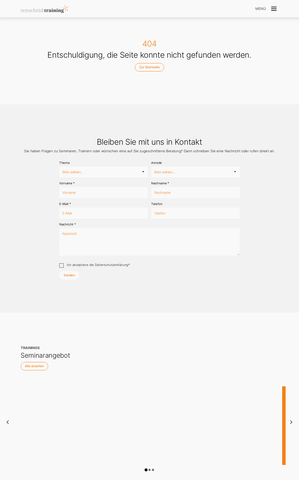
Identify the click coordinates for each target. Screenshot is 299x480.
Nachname (160, 183)
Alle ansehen (34, 366)
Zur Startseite (149, 67)
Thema (64, 163)
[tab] (146, 469)
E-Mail (65, 204)
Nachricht (67, 224)
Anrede (156, 163)
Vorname (67, 183)
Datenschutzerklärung (111, 265)
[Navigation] (273, 8)
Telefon (157, 204)
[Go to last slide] (8, 422)
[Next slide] (291, 422)
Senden (69, 275)
